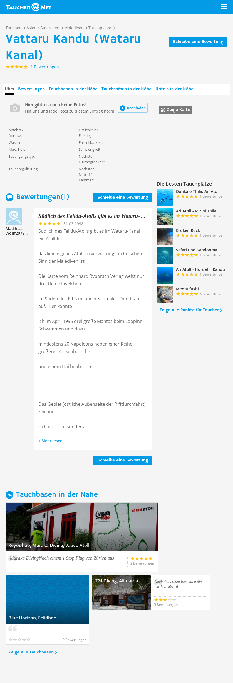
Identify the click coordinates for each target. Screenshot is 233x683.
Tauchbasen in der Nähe (73, 89)
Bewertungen (31, 89)
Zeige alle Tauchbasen (31, 618)
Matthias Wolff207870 (17, 231)
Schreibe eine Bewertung (198, 42)
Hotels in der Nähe (174, 89)
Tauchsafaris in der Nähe (126, 89)
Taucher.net (28, 7)
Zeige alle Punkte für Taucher (189, 310)
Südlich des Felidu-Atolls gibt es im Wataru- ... (91, 216)
